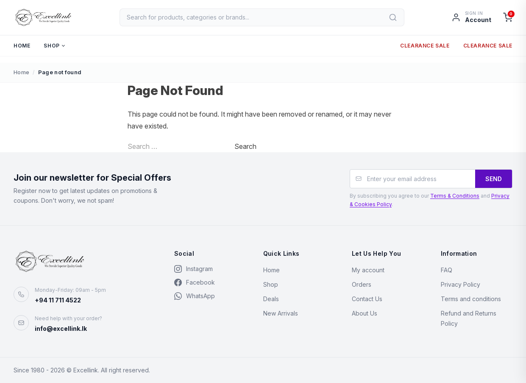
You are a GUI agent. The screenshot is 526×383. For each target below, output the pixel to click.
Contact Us (367, 298)
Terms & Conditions (454, 196)
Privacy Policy (460, 284)
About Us (364, 313)
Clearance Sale (424, 48)
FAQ (446, 270)
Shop (51, 48)
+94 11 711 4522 (58, 300)
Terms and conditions (471, 298)
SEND (493, 178)
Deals (271, 298)
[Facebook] (210, 282)
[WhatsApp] (210, 296)
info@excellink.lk (61, 328)
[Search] (394, 18)
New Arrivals (280, 313)
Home (22, 48)
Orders (361, 284)
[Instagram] (210, 269)
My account (368, 270)
